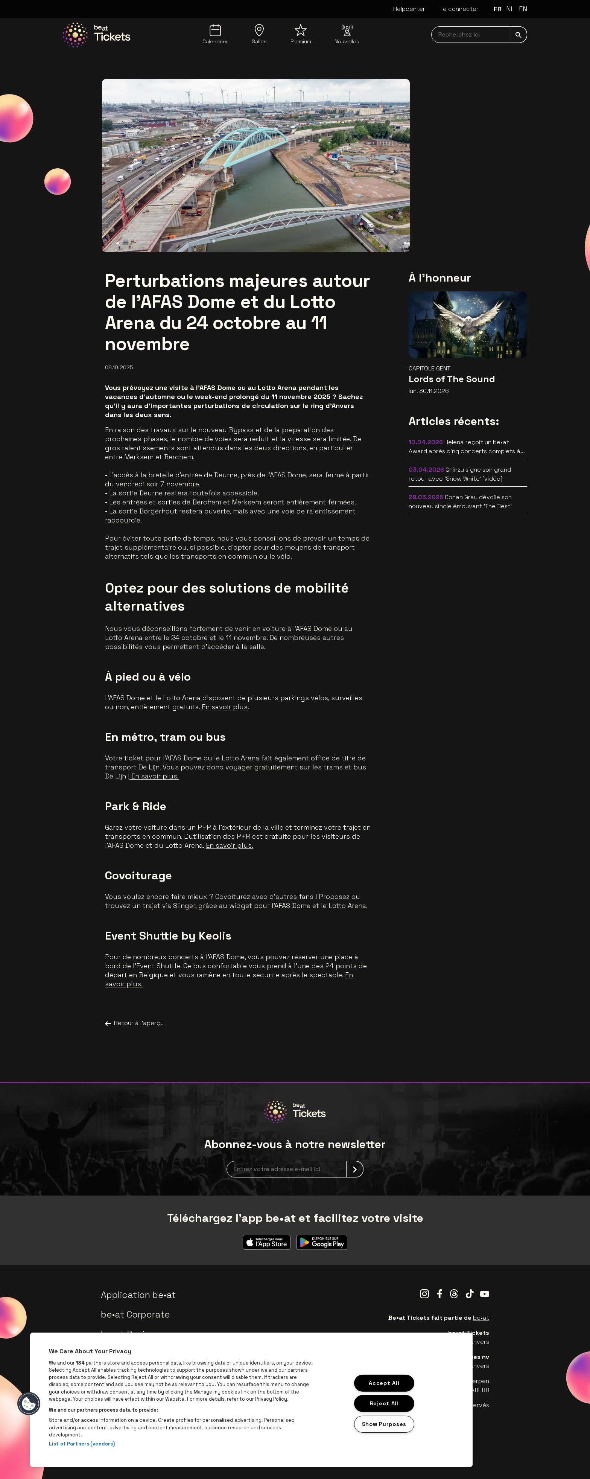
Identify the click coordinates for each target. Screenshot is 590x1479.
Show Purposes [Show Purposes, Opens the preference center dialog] (384, 1424)
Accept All (384, 1382)
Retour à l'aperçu (134, 1023)
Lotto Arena (347, 905)
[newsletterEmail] (295, 1169)
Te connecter (459, 9)
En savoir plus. (225, 706)
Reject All (384, 1403)
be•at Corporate (135, 1314)
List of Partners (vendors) (82, 1444)
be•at (481, 1318)
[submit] (518, 34)
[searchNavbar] (479, 34)
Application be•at (138, 1295)
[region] (251, 1400)
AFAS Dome (292, 905)
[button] (29, 1404)
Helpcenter (409, 9)
